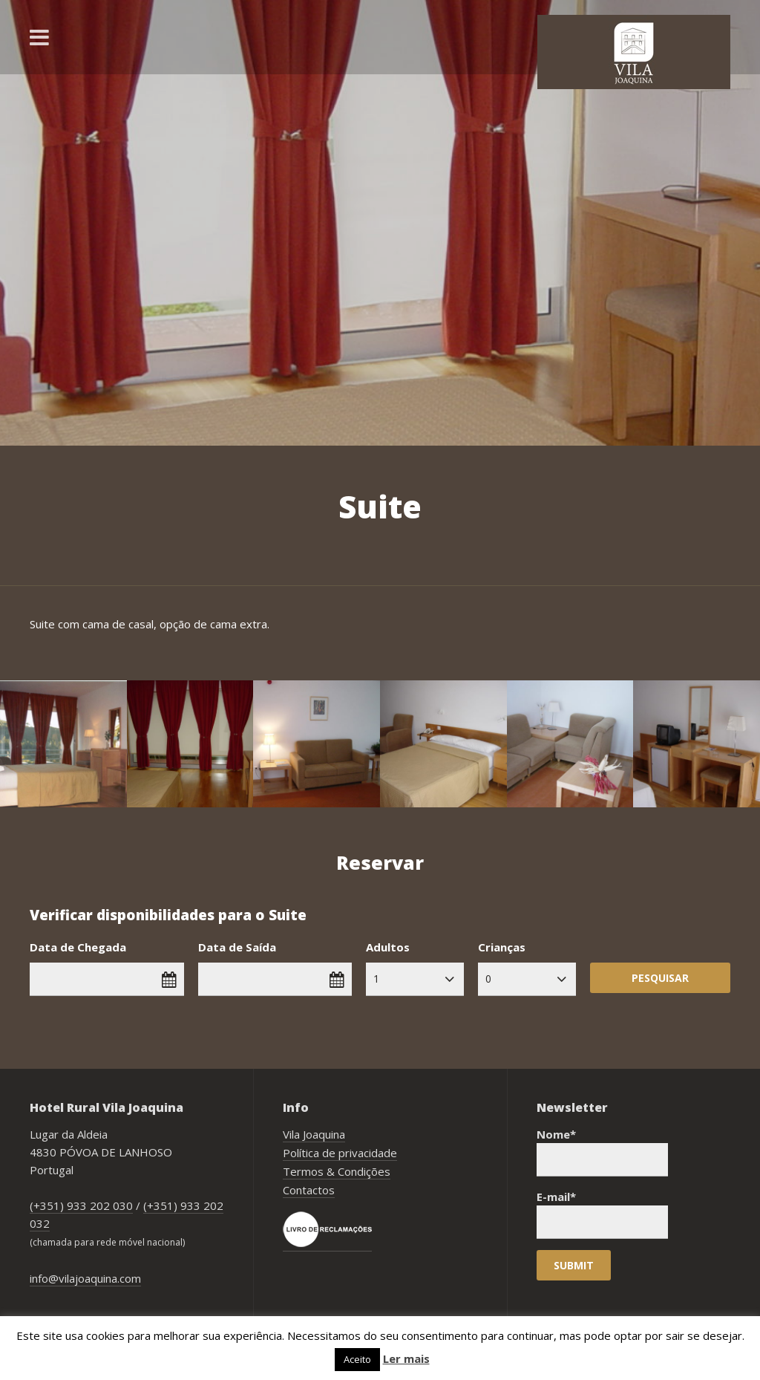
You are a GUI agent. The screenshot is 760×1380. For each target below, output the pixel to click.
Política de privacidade (340, 1152)
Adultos (388, 947)
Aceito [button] (357, 1359)
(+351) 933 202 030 (81, 1205)
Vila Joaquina (314, 1134)
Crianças (501, 947)
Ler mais (406, 1358)
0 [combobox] (488, 978)
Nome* (602, 1151)
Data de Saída (237, 947)
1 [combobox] (376, 978)
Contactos (309, 1189)
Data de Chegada (78, 947)
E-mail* (602, 1214)
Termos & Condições (336, 1171)
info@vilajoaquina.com (85, 1278)
